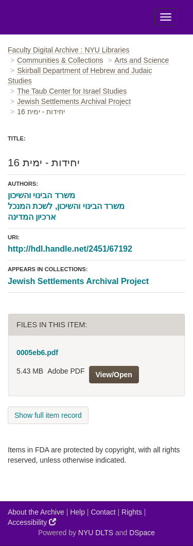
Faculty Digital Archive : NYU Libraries (69, 50)
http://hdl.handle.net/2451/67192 (70, 248)
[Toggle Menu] (165, 17)
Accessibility (32, 522)
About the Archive (36, 512)
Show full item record (48, 415)
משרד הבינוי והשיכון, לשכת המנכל (66, 206)
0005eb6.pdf (37, 352)
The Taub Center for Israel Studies (72, 91)
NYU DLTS (95, 533)
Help (77, 512)
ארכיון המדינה (32, 217)
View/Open (114, 375)
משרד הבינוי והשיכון (41, 195)
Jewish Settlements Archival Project (74, 101)
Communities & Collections (60, 60)
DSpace (142, 533)
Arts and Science (142, 60)
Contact (103, 512)
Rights (131, 512)
